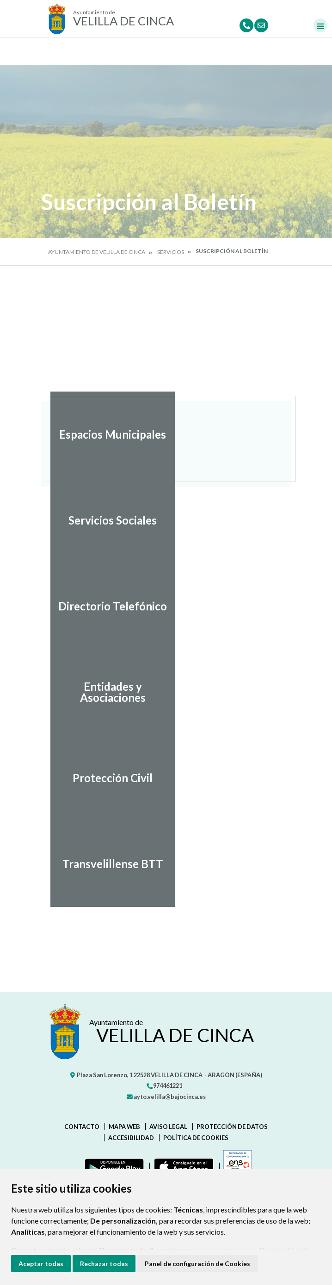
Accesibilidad (131, 1137)
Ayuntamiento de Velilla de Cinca (96, 251)
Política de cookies (195, 1137)
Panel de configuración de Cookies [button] (197, 1263)
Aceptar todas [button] (40, 1263)
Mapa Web (124, 1126)
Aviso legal (168, 1126)
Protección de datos (232, 1126)
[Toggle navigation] (320, 25)
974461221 (164, 1085)
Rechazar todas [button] (104, 1263)
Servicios (170, 251)
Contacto (81, 1126)
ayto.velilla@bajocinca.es (166, 1096)
